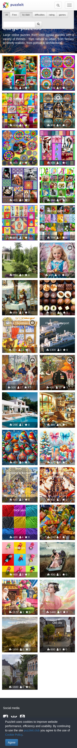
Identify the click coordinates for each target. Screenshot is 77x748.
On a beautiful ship (20, 285)
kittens (20, 585)
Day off (57, 173)
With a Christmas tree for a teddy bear (20, 324)
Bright (20, 435)
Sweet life (57, 510)
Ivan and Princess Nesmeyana (57, 474)
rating (52, 15)
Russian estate (19, 248)
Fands (57, 285)
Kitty (20, 173)
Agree (11, 742)
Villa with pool (20, 398)
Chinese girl (57, 585)
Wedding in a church (20, 473)
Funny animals (19, 210)
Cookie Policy (13, 734)
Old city (57, 622)
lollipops (20, 547)
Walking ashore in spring (57, 549)
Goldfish (20, 61)
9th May (20, 360)
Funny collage (57, 210)
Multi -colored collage (19, 98)
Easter (57, 248)
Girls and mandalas (57, 61)
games (62, 15)
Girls (57, 135)
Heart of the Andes (20, 622)
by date (26, 15)
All (6, 15)
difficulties (40, 15)
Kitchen (57, 398)
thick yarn (20, 510)
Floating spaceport (57, 323)
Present (57, 435)
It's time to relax (20, 135)
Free (14, 15)
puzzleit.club (32, 730)
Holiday (57, 360)
